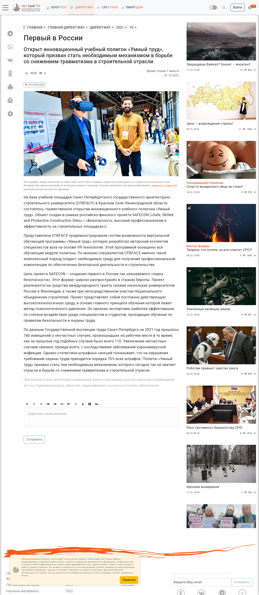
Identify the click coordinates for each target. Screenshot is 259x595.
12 (244, 70)
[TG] (10, 33)
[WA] (10, 47)
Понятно (129, 580)
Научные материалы (22, 591)
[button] (5, 8)
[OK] (10, 74)
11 (242, 129)
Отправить (34, 439)
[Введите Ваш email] (201, 582)
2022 (69, 591)
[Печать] (10, 87)
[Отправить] (10, 100)
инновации (34, 84)
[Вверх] (10, 114)
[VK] (10, 60)
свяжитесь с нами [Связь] (161, 185)
